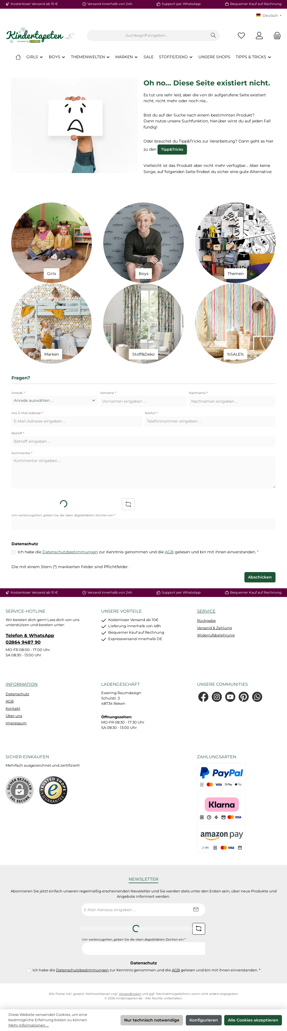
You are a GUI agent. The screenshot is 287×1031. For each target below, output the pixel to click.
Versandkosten (130, 994)
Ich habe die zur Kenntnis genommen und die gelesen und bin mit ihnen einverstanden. (138, 552)
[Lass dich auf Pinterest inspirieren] (243, 697)
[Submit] (195, 909)
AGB (169, 551)
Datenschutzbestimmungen (70, 551)
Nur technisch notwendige (151, 1020)
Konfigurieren (203, 1020)
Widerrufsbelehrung (216, 635)
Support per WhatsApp (181, 4)
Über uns (14, 716)
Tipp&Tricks (172, 149)
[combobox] (147, 35)
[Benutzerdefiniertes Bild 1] (53, 790)
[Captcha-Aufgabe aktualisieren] (128, 504)
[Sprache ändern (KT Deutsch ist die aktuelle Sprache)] (268, 15)
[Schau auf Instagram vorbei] (216, 697)
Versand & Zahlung (214, 628)
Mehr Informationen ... (28, 1025)
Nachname (198, 393)
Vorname (108, 393)
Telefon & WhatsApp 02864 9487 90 (30, 639)
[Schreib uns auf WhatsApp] (257, 697)
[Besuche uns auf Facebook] (203, 697)
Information (22, 684)
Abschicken (260, 577)
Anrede (18, 393)
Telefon (151, 413)
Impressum (16, 723)
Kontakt (13, 708)
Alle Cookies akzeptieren (253, 1020)
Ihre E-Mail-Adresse (27, 413)
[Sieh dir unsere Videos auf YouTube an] (230, 697)
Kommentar (21, 453)
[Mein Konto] (259, 35)
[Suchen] (213, 35)
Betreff (17, 433)
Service (206, 611)
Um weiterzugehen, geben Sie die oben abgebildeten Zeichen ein (63, 515)
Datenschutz (17, 694)
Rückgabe (206, 621)
